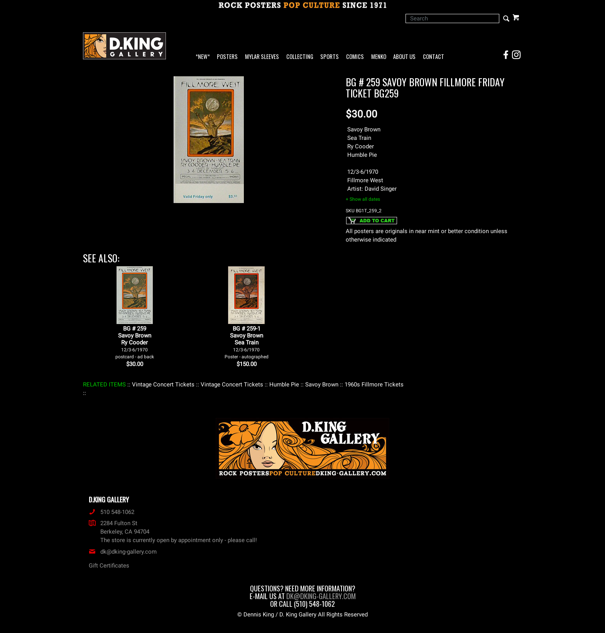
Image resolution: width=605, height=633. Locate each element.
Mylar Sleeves (262, 57)
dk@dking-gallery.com (123, 551)
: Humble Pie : (284, 384)
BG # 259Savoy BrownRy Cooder (134, 342)
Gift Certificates (109, 565)
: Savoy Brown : (321, 384)
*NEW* (203, 57)
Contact (433, 57)
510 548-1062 (111, 512)
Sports (329, 57)
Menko (378, 57)
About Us (404, 57)
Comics (355, 57)
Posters (227, 57)
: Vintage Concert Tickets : (163, 384)
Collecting (299, 57)
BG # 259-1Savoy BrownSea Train (247, 342)
